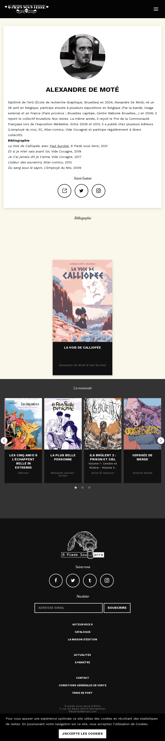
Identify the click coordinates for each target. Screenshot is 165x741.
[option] (23, 440)
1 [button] (76, 487)
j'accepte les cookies (82, 733)
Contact (82, 677)
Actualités (82, 655)
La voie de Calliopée (82, 376)
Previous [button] (4, 440)
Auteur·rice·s (82, 624)
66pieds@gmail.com (82, 711)
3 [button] (89, 487)
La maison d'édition (82, 639)
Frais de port (82, 692)
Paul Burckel (59, 146)
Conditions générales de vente (82, 685)
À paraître (82, 662)
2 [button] (82, 487)
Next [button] (161, 440)
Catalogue (83, 632)
